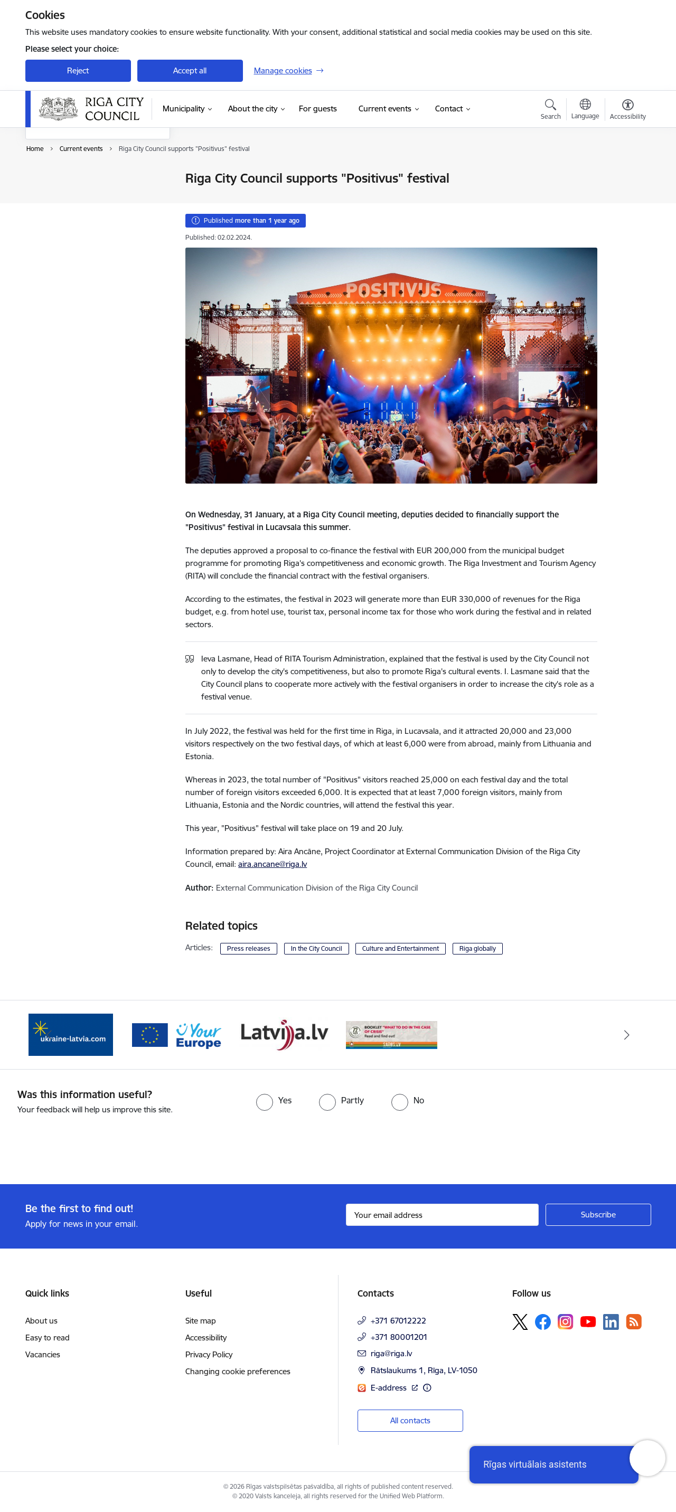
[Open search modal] (551, 111)
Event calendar (62, 197)
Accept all (189, 70)
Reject (78, 70)
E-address (390, 1388)
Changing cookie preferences (237, 1371)
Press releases (248, 948)
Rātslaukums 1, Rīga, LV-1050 (424, 1370)
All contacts (410, 1420)
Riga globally (477, 948)
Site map (200, 1321)
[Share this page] (625, 200)
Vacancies (42, 1354)
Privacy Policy (208, 1354)
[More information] (427, 1388)
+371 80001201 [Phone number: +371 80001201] (399, 1337)
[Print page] (625, 174)
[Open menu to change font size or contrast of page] (628, 111)
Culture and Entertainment (400, 948)
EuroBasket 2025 (67, 234)
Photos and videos (69, 216)
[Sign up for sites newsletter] (598, 1215)
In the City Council (316, 948)
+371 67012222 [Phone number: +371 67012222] (398, 1321)
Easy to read (47, 1338)
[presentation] (88, 1145)
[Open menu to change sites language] (585, 110)
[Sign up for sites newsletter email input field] (442, 1215)
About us (41, 1321)
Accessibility (206, 1338)
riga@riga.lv (391, 1353)
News (45, 179)
